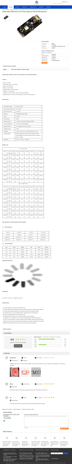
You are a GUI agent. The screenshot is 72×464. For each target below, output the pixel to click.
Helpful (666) (15, 400)
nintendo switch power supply (28, 409)
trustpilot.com (15, 360)
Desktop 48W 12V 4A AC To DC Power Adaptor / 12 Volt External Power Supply (27, 456)
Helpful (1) (25, 360)
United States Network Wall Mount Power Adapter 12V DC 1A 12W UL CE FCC (43, 460)
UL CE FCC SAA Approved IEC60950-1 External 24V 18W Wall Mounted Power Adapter (43, 456)
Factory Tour (24, 7)
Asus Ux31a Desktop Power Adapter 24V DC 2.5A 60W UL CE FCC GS (26, 453)
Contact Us (41, 7)
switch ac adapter (8, 409)
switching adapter (16, 409)
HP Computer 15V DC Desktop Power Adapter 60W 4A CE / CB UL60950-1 (26, 458)
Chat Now (48, 7)
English (65, 1)
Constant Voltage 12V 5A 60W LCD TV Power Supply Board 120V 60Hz (55, 443)
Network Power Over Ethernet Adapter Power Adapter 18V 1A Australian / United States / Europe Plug (10, 460)
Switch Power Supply (14, 9)
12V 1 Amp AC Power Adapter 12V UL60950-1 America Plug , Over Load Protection (10, 454)
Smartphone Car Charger (9, 450)
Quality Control (33, 7)
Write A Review (18, 345)
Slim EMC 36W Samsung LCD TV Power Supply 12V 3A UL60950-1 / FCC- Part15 (26, 444)
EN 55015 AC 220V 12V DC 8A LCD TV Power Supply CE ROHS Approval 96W (7, 443)
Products (11, 7)
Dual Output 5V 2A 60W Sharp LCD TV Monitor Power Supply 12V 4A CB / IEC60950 (35, 443)
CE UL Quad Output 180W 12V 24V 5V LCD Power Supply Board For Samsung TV (64, 443)
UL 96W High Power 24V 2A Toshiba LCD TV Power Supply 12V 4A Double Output (45, 443)
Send (66, 453)
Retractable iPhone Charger (42, 450)
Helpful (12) (14, 386)
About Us (17, 7)
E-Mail (52, 458)
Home (5, 7)
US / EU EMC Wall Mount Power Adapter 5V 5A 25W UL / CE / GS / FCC (43, 453)
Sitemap (56, 458)
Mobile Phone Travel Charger (26, 450)
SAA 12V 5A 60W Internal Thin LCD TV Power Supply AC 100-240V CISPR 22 (16, 443)
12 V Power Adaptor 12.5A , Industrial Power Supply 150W (10, 457)
